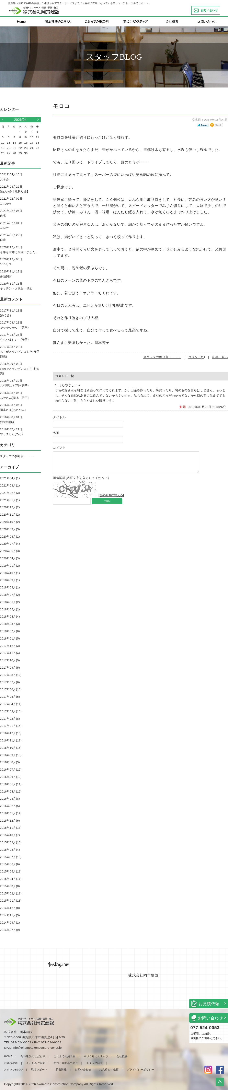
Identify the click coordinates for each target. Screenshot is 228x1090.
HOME (8, 1056)
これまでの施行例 (96, 21)
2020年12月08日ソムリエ (11, 262)
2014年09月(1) (10, 922)
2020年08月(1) (10, 536)
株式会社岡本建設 (143, 975)
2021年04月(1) (10, 478)
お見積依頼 (208, 1003)
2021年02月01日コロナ (11, 225)
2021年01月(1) (10, 500)
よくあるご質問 (35, 1063)
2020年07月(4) (10, 543)
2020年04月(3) (10, 558)
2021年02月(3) (10, 492)
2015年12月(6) (10, 820)
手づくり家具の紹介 (65, 1063)
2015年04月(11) (11, 878)
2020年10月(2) (10, 522)
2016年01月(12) (11, 813)
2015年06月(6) (10, 864)
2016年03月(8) (10, 798)
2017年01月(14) (11, 725)
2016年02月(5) (10, 806)
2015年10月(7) (10, 835)
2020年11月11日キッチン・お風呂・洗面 (16, 286)
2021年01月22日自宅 (11, 237)
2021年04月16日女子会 (11, 177)
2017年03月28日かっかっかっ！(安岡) (14, 325)
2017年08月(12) (11, 675)
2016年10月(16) (11, 747)
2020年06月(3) (10, 551)
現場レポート (39, 1069)
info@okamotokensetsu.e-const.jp (37, 1047)
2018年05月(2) (10, 609)
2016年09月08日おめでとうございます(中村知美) (19, 368)
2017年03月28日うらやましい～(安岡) (14, 337)
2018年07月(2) (10, 594)
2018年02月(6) (10, 631)
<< (5, 119)
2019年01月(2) (10, 565)
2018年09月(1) (10, 580)
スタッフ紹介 (94, 1063)
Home (21, 21)
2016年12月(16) (11, 733)
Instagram (208, 1070)
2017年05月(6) (10, 696)
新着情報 (61, 1069)
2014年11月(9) (10, 915)
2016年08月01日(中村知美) (11, 419)
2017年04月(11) (11, 704)
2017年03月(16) (11, 711)
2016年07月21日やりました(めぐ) (11, 432)
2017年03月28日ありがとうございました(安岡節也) (19, 351)
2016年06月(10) (11, 776)
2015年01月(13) (11, 900)
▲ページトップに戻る (220, 1082)
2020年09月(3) (10, 529)
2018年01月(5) (10, 638)
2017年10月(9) (10, 660)
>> (36, 119)
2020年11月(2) (10, 514)
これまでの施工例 (65, 1056)
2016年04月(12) (11, 791)
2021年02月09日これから (11, 201)
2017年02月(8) (10, 718)
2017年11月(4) (10, 653)
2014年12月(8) (10, 908)
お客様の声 (11, 1063)
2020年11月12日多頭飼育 (11, 274)
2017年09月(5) (10, 667)
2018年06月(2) (10, 602)
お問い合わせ (206, 21)
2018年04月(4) (10, 616)
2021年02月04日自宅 (11, 213)
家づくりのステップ (135, 21)
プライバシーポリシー (140, 1069)
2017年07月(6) (10, 682)
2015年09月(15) (11, 842)
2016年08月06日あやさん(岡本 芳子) (14, 395)
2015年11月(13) (11, 827)
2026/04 (20, 119)
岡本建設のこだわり (58, 21)
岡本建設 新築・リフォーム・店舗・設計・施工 (34, 10)
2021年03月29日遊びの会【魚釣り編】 (15, 189)
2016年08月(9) (10, 762)
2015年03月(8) (10, 886)
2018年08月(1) (10, 587)
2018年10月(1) (10, 573)
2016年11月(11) (11, 740)
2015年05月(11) (11, 871)
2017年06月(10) (11, 689)
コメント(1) (196, 357)
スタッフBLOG (13, 1069)
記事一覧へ (220, 357)
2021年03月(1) (10, 485)
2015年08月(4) (10, 849)
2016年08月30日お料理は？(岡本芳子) (14, 383)
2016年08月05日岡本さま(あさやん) (13, 407)
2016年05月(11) (11, 784)
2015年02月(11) (11, 893)
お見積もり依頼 (109, 1069)
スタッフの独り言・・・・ (162, 357)
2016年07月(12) (11, 769)
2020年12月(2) (10, 507)
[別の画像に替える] (111, 499)
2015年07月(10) (11, 857)
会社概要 (172, 21)
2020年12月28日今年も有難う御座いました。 (19, 250)
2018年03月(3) (10, 623)
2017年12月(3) (10, 645)
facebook (220, 1070)
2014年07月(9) (10, 929)
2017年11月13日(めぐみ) (11, 313)
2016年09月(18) (11, 755)
